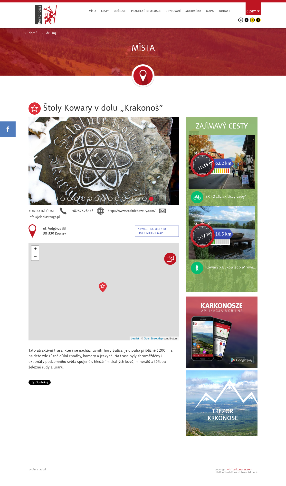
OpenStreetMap (153, 338)
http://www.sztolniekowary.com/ (132, 211)
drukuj (51, 33)
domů (33, 33)
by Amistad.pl (37, 469)
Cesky (251, 11)
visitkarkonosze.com (239, 469)
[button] (103, 287)
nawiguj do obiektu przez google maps (152, 231)
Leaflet (135, 338)
